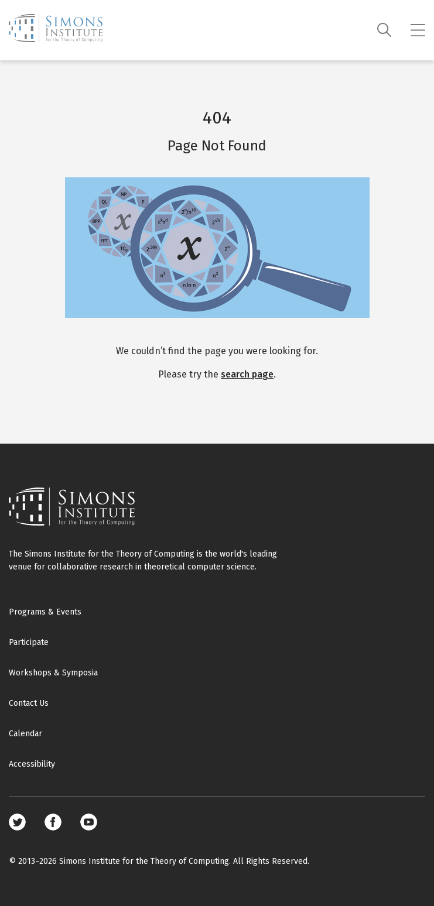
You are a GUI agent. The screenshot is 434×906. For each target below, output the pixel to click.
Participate (29, 642)
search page (247, 374)
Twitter (17, 822)
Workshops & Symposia (53, 673)
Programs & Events (45, 612)
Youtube (88, 822)
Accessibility (32, 764)
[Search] (384, 30)
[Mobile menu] (418, 30)
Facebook (53, 822)
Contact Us (29, 703)
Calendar (25, 734)
